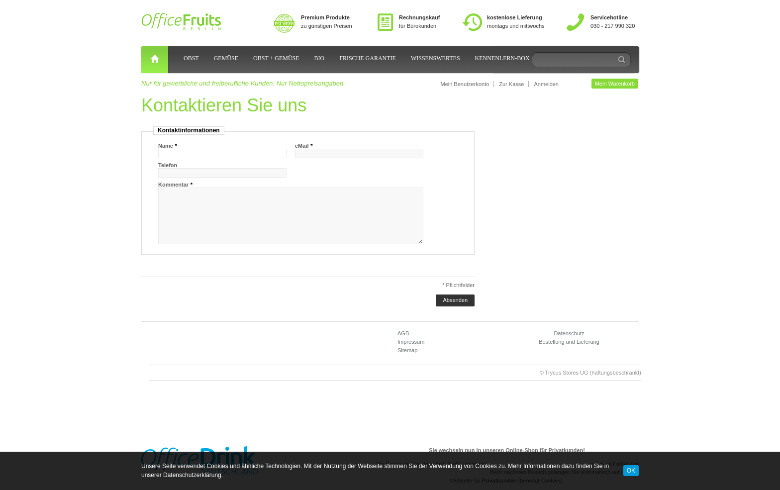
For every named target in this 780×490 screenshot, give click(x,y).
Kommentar (173, 185)
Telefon (167, 165)
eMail (302, 146)
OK (631, 470)
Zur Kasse (511, 84)
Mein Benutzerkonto (464, 84)
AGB (403, 333)
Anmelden (546, 84)
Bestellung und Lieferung (569, 342)
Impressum (410, 342)
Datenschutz (569, 333)
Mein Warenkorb (615, 84)
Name (165, 146)
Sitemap (407, 350)
